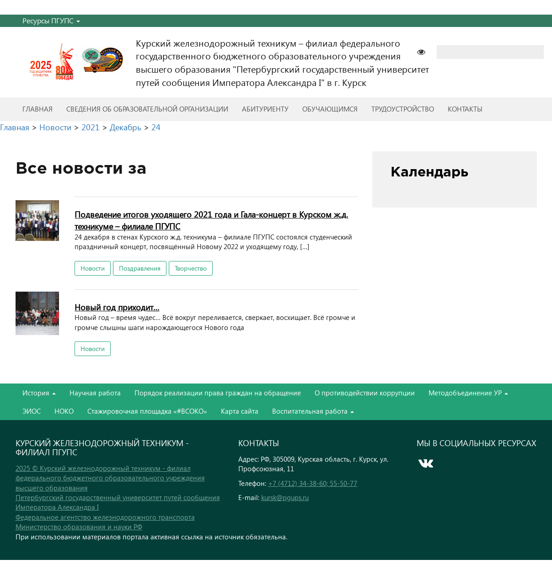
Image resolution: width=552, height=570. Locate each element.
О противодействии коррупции (365, 392)
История (39, 392)
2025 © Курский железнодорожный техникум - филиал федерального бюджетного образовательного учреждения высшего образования (110, 477)
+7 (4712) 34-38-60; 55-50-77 (312, 483)
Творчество (191, 268)
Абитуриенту (265, 108)
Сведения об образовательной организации (147, 108)
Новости (92, 268)
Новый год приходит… (117, 307)
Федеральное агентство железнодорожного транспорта (105, 517)
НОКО (64, 411)
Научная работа (95, 392)
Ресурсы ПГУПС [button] (51, 20)
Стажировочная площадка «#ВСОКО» (147, 411)
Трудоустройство (402, 108)
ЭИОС (31, 411)
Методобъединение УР (468, 392)
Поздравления (140, 268)
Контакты (465, 108)
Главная (37, 108)
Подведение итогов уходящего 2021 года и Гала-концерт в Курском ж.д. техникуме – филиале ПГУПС (211, 220)
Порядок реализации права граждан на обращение (217, 392)
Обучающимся (330, 108)
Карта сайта (239, 411)
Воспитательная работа (313, 411)
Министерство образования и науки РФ (79, 526)
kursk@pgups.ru (285, 497)
